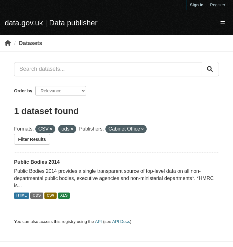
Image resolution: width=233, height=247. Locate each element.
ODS (37, 195)
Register (217, 5)
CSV (50, 195)
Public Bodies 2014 (37, 162)
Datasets (30, 43)
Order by (23, 90)
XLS (64, 195)
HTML (21, 195)
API (98, 221)
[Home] (8, 43)
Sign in (196, 5)
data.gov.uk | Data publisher (51, 22)
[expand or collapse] (222, 22)
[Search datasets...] (108, 69)
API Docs (121, 221)
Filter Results (32, 139)
